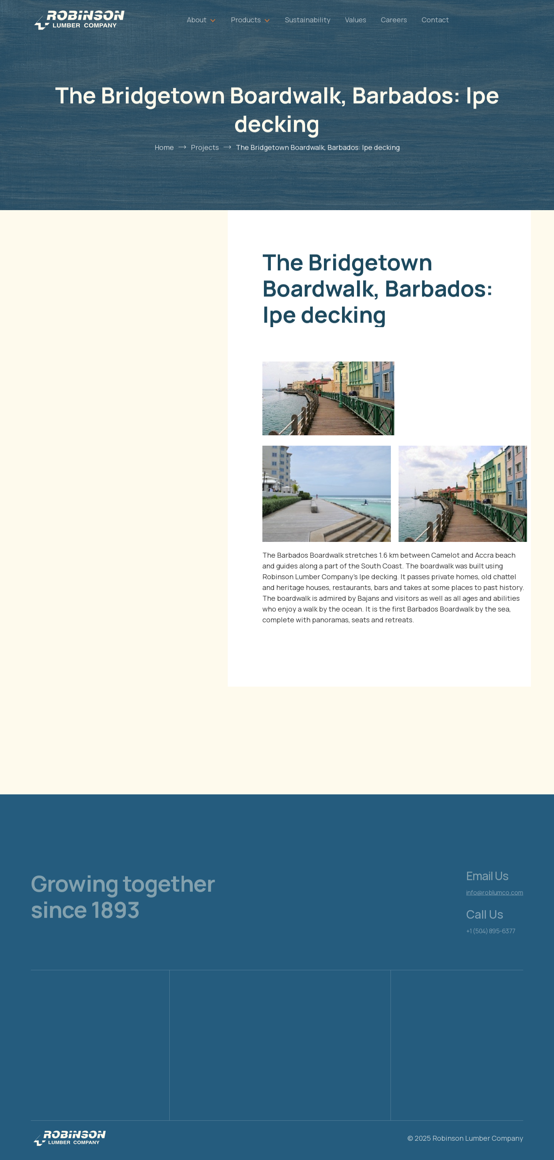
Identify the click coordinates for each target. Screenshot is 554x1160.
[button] (201, 19)
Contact (435, 19)
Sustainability (307, 19)
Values (355, 19)
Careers (394, 19)
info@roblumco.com (494, 907)
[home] (79, 20)
